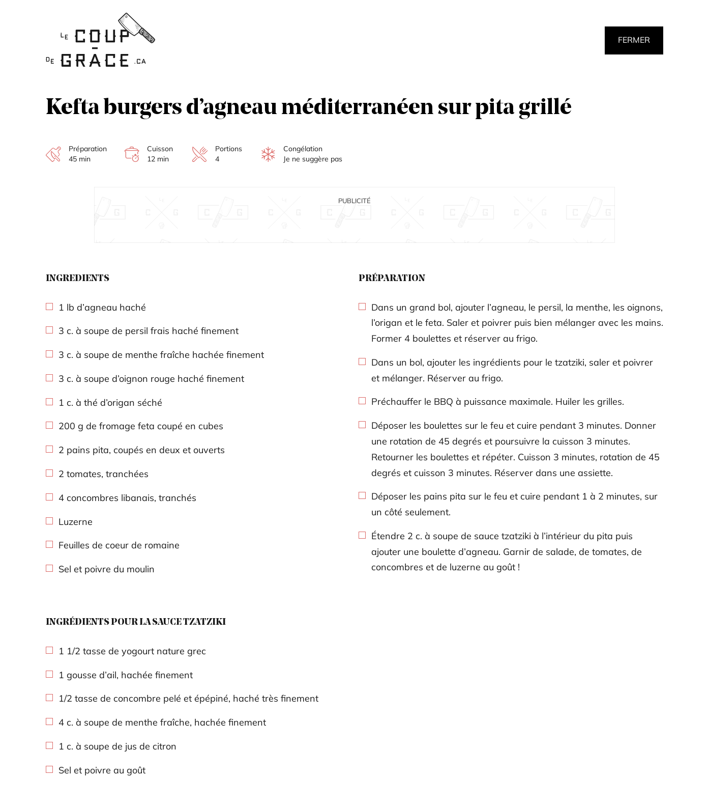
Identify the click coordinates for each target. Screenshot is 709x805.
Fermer (634, 40)
